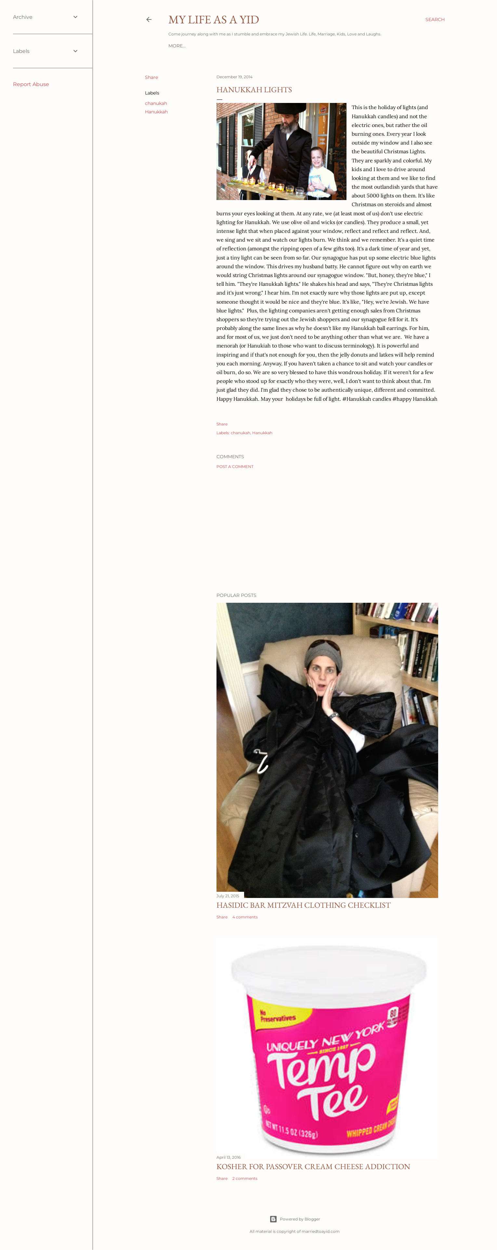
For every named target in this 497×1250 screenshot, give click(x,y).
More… (177, 46)
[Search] (435, 19)
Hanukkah (156, 112)
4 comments (245, 917)
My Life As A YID (213, 19)
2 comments (244, 1178)
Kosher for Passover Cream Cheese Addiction (313, 1166)
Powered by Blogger (294, 1219)
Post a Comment (235, 466)
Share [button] (151, 77)
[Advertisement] (327, 530)
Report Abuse (31, 84)
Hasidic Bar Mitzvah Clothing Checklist (303, 905)
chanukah (156, 103)
